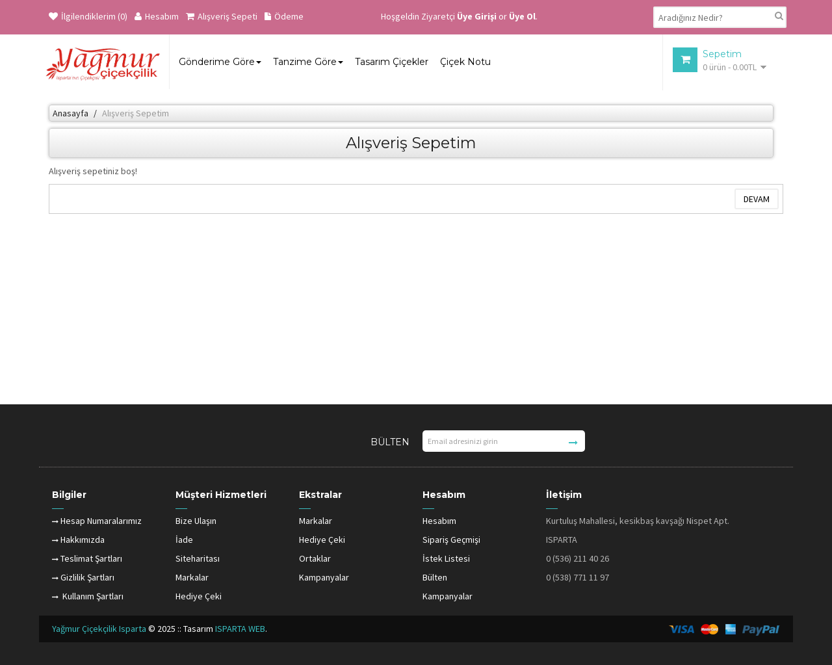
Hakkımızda (78, 539)
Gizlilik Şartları (83, 577)
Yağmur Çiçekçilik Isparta (100, 628)
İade (184, 539)
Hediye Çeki (199, 596)
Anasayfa (70, 113)
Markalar (192, 577)
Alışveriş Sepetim (135, 113)
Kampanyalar (324, 577)
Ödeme (284, 16)
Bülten (434, 577)
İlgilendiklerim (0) (88, 16)
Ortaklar (315, 558)
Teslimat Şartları (87, 558)
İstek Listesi (446, 558)
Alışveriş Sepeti (221, 16)
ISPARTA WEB (240, 628)
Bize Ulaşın (196, 521)
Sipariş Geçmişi (451, 539)
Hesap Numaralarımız (97, 521)
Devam (757, 199)
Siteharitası (198, 558)
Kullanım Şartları (88, 596)
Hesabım (157, 16)
